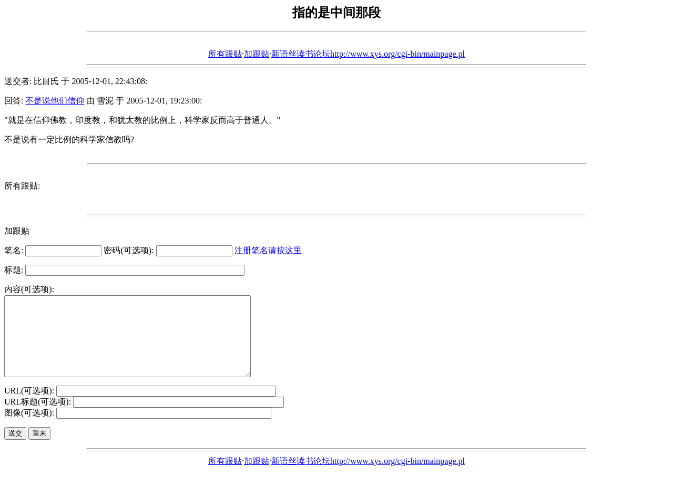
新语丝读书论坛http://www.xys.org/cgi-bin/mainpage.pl (368, 53)
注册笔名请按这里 (268, 250)
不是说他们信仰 (54, 100)
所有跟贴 (225, 53)
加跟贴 (256, 53)
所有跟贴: (22, 185)
